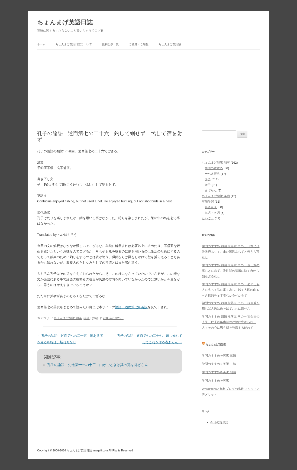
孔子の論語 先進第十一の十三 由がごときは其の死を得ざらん (97, 365)
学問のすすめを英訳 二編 (219, 364)
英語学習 (208, 201)
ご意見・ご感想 (138, 44)
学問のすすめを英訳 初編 (219, 372)
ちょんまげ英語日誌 (65, 22)
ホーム (41, 44)
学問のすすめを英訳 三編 (219, 355)
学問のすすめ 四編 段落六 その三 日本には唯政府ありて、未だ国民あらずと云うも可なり (230, 251)
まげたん (211, 190)
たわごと (208, 218)
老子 (208, 185)
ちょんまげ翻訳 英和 (216, 196)
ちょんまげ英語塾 (170, 44)
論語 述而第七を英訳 (131, 307)
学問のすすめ (214, 168)
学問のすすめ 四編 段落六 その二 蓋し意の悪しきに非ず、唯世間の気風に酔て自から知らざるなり (230, 270)
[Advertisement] (148, 84)
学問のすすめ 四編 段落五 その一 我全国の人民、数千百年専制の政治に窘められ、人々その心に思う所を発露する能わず (230, 322)
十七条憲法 (212, 173)
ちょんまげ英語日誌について (74, 44)
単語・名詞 (212, 212)
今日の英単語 (219, 422)
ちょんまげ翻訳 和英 (68, 318)
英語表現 (211, 207)
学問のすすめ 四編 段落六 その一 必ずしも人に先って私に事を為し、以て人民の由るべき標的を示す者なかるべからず (230, 289)
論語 (87, 318)
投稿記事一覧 (110, 44)
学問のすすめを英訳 (215, 380)
